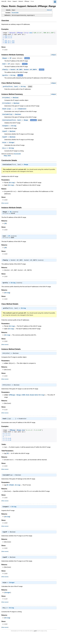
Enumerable (15, 12)
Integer (12, 584)
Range (27, 165)
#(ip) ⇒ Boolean (11, 115)
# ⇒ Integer (8, 143)
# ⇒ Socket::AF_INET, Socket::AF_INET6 (20, 69)
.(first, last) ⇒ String (14, 86)
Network (21, 1)
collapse (53, 54)
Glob (27, 396)
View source (5, 203)
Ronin (9, 1)
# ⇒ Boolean (9, 132)
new (30, 33)
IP (11, 213)
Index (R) (3, 1)
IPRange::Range (15, 396)
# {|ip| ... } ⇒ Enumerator (14, 109)
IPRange (27, 1)
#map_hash (7, 156)
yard (35, 632)
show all (49, 10)
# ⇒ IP (7, 58)
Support (15, 1)
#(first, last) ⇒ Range (15, 120)
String (11, 184)
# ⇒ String (9, 75)
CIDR (23, 396)
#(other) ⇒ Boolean (10, 98)
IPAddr (11, 486)
